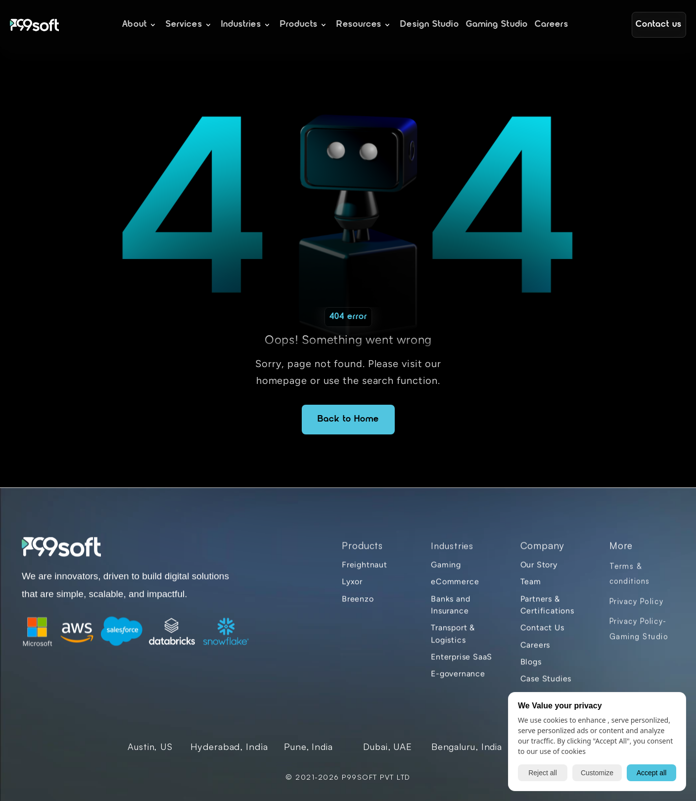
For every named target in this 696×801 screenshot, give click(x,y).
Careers (535, 650)
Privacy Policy (636, 607)
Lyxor (352, 587)
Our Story (538, 570)
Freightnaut (364, 570)
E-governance (458, 679)
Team (530, 587)
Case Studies (545, 684)
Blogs (530, 667)
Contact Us (542, 634)
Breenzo (358, 604)
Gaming (446, 570)
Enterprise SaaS (461, 662)
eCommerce (455, 587)
